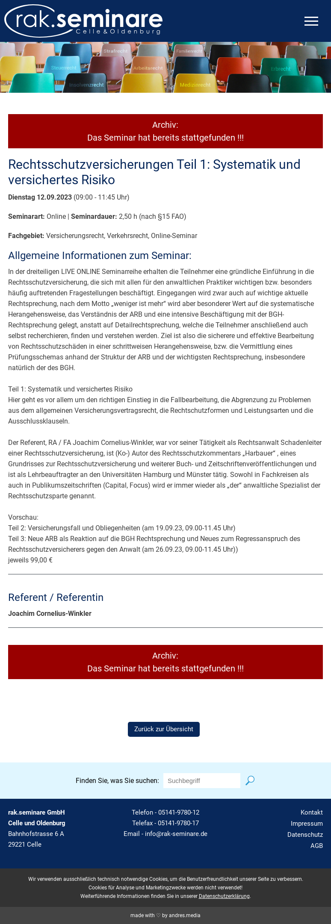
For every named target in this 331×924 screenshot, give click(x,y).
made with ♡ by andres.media (165, 915)
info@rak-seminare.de (176, 834)
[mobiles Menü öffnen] (311, 21)
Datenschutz (305, 835)
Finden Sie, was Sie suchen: (117, 781)
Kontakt (312, 812)
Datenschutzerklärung (224, 896)
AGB (316, 846)
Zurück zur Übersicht (163, 729)
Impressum (307, 823)
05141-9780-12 (178, 812)
